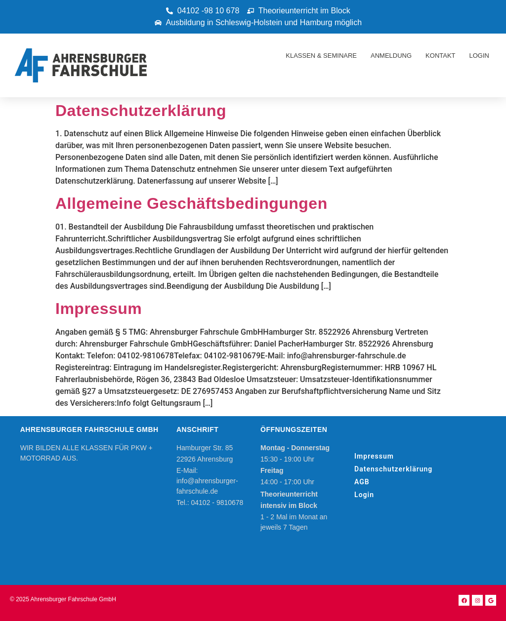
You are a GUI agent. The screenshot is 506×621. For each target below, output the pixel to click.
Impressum (98, 308)
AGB (362, 482)
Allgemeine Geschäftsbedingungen (191, 203)
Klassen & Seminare (321, 55)
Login (479, 55)
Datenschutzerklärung (140, 110)
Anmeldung (391, 55)
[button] (485, 14)
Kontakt (440, 55)
